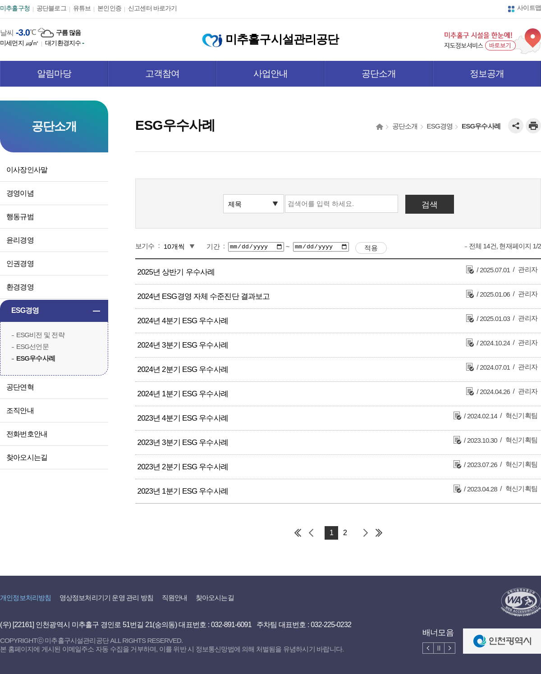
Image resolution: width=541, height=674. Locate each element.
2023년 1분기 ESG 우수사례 (183, 491)
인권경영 (20, 263)
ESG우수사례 (35, 358)
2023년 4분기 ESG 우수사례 (183, 418)
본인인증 (109, 8)
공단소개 (379, 73)
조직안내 (20, 410)
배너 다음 (450, 648)
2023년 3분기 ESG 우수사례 (183, 442)
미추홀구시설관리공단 (270, 39)
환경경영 (20, 287)
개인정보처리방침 (25, 597)
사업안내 (270, 73)
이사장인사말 (26, 170)
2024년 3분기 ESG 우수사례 (183, 345)
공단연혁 (20, 387)
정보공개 (487, 73)
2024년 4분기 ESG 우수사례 (183, 320)
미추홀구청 (15, 8)
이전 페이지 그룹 (311, 533)
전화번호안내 (26, 434)
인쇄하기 (533, 125)
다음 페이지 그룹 (365, 533)
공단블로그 (51, 8)
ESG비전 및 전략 (40, 335)
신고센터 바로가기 (152, 8)
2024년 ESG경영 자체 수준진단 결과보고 (204, 296)
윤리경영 (20, 240)
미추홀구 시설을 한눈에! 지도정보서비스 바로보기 (492, 41)
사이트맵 (529, 7)
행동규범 (20, 216)
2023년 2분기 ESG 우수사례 (183, 467)
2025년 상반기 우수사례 (176, 272)
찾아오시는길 (26, 457)
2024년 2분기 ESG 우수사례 (183, 369)
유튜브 (82, 8)
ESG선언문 (32, 346)
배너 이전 (428, 648)
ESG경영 (25, 310)
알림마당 (54, 73)
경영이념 (20, 193)
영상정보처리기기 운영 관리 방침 (106, 597)
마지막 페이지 (378, 533)
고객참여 (162, 73)
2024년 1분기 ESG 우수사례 (183, 394)
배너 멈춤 (439, 648)
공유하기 (515, 125)
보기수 (145, 246)
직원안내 (175, 597)
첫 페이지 (297, 533)
